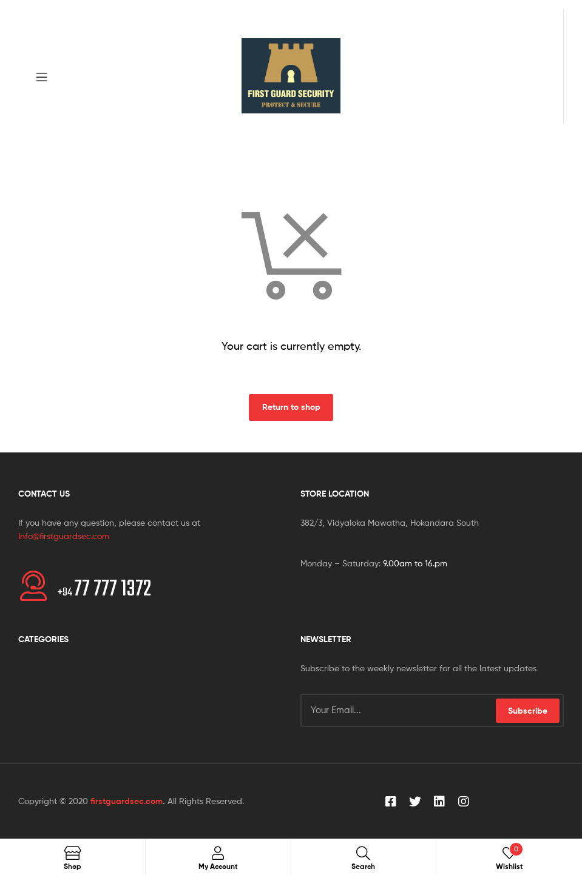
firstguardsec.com (126, 801)
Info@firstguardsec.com (63, 536)
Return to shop (291, 406)
